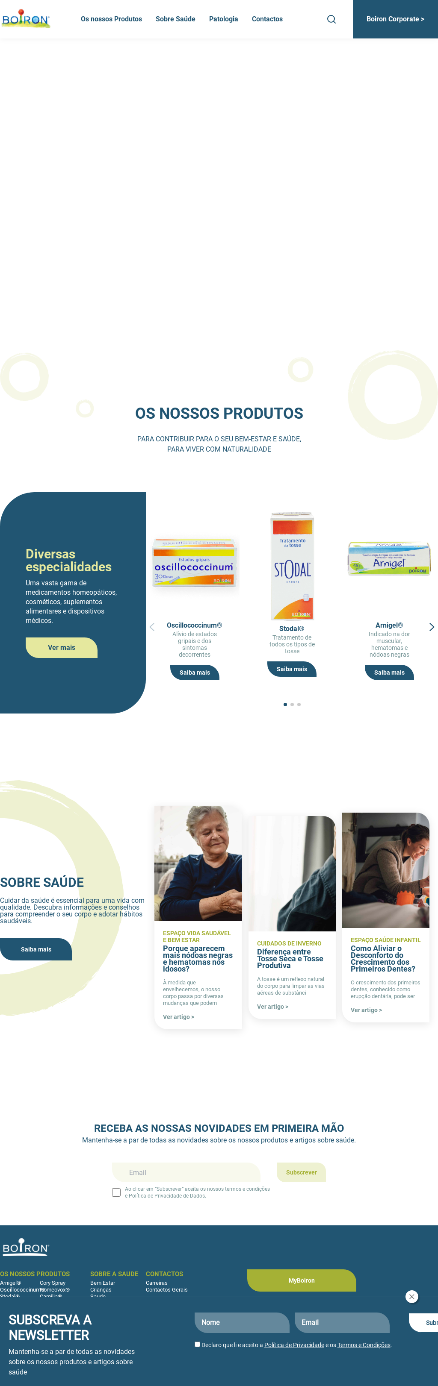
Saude (98, 1296)
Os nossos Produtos (111, 19)
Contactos (267, 19)
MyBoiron (302, 1280)
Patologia (223, 19)
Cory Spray (52, 1283)
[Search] (331, 19)
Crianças (101, 1289)
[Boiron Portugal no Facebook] (298, 1310)
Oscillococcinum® (22, 1289)
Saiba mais (195, 672)
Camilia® (51, 1296)
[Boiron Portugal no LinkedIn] (351, 1310)
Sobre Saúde (175, 19)
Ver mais (61, 647)
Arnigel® (10, 1283)
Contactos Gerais (167, 1289)
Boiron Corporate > (395, 19)
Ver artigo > (178, 1016)
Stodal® (10, 1296)
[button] (151, 665)
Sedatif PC (13, 1303)
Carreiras (157, 1283)
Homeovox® (55, 1289)
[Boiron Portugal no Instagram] (325, 1310)
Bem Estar (102, 1283)
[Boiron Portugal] (26, 19)
